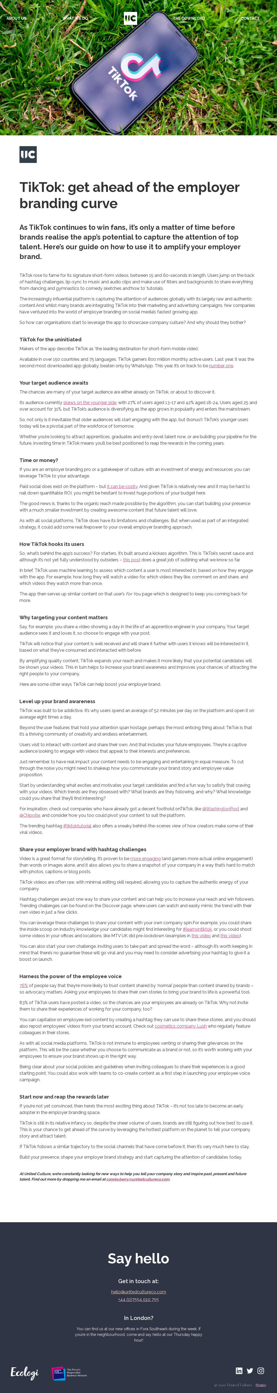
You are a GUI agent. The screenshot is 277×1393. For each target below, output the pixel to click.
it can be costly (122, 486)
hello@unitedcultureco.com (138, 1291)
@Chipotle (29, 815)
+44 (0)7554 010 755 (138, 1299)
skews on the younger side (89, 402)
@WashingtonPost (220, 808)
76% (23, 985)
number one (221, 365)
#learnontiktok (197, 929)
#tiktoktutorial (77, 825)
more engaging (145, 858)
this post (131, 559)
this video (201, 935)
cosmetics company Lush (181, 1026)
